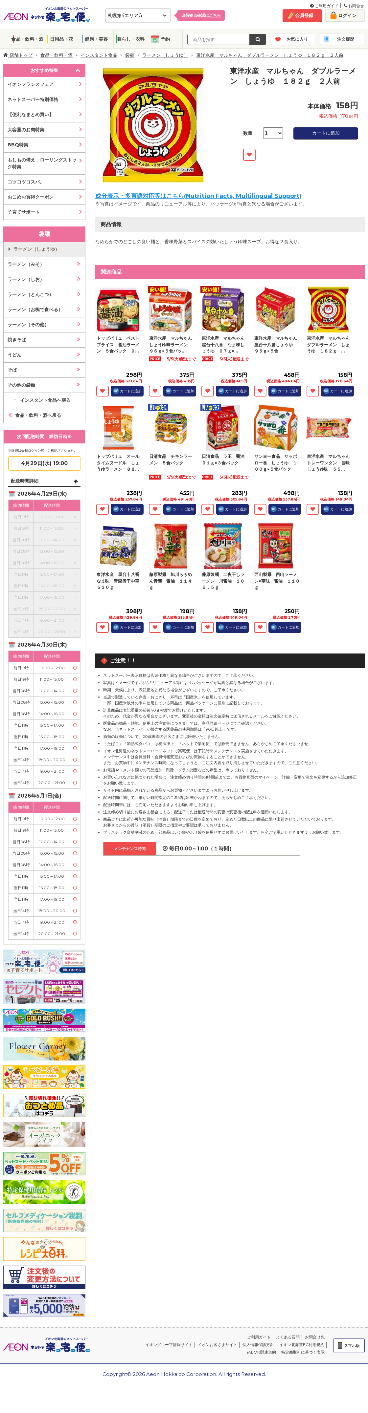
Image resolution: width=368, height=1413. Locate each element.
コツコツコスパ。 (26, 182)
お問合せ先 (315, 1337)
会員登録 (304, 15)
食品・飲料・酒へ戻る (38, 415)
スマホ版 (352, 1345)
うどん (14, 355)
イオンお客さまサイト (217, 1344)
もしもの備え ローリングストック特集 (42, 163)
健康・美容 (96, 39)
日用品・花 (61, 39)
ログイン (347, 15)
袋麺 (129, 55)
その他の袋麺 (21, 385)
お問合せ (354, 5)
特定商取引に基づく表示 (303, 1352)
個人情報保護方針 (258, 1344)
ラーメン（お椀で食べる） (35, 309)
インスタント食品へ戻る (45, 400)
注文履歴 (345, 39)
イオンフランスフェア (31, 84)
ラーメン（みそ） (26, 264)
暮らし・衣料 (131, 39)
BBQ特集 (18, 145)
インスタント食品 (98, 55)
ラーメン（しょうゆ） (165, 55)
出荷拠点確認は (201, 15)
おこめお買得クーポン (31, 197)
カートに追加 (326, 133)
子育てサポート (24, 212)
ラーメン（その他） (28, 325)
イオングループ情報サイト (169, 1344)
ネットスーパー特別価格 (33, 99)
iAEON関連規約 (261, 1352)
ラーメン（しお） (26, 279)
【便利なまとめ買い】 (31, 115)
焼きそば (17, 340)
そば (12, 370)
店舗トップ (18, 55)
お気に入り (297, 39)
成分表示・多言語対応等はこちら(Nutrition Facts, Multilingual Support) (198, 196)
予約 (165, 39)
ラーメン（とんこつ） (31, 294)
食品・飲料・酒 (27, 39)
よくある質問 (288, 1337)
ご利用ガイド (324, 5)
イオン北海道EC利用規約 (301, 1344)
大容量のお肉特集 (26, 130)
